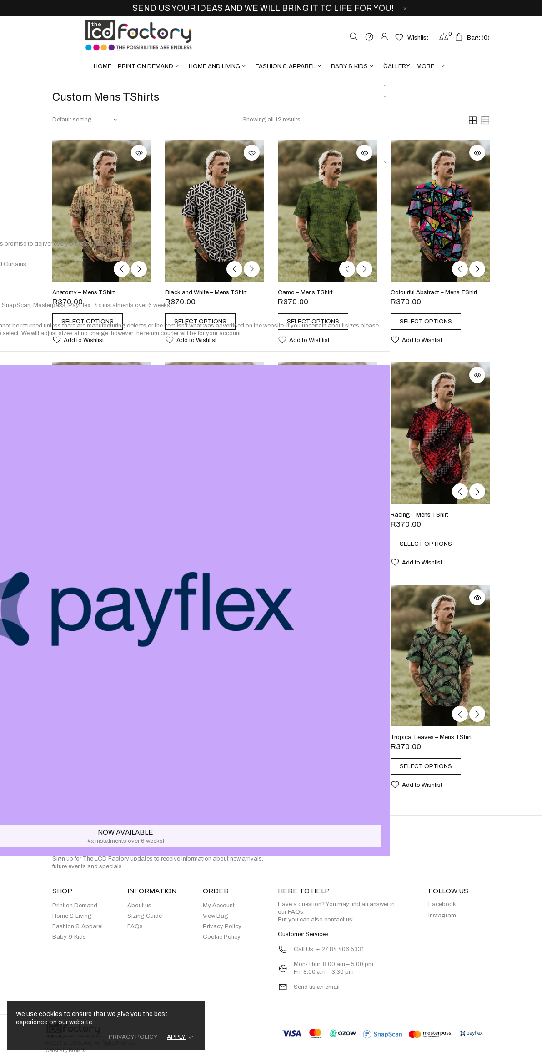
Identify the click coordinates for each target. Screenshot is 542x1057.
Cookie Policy (222, 937)
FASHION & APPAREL (286, 66)
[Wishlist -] (413, 37)
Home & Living (72, 916)
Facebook (442, 904)
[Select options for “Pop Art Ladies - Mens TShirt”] (318, 544)
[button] (78, 339)
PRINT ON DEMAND (145, 66)
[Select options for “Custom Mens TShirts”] (92, 544)
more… (428, 66)
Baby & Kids (69, 937)
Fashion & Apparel (77, 927)
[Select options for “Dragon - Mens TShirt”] (205, 544)
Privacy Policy (222, 927)
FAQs (135, 927)
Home (102, 66)
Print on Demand (74, 906)
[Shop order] (85, 119)
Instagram (442, 916)
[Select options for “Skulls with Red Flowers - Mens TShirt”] (205, 774)
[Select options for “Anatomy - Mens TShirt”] (92, 321)
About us (139, 906)
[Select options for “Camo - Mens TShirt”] (318, 321)
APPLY (176, 1037)
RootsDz (77, 1050)
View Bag (215, 916)
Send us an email (317, 987)
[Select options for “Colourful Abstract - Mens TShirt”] (431, 321)
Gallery (396, 66)
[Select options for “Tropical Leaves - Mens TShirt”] (431, 766)
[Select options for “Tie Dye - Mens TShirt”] (318, 766)
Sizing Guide (144, 916)
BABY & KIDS (349, 66)
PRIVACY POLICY (133, 1037)
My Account (219, 906)
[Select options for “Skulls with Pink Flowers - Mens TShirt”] (92, 774)
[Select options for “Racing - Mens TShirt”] (431, 544)
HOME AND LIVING (214, 66)
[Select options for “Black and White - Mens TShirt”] (205, 321)
